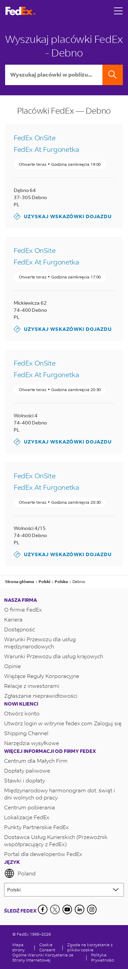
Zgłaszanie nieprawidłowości (40, 695)
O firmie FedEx (23, 609)
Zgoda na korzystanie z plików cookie (90, 947)
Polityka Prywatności (102, 957)
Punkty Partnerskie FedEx (36, 826)
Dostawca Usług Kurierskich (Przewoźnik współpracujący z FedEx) (56, 840)
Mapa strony (18, 947)
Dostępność (19, 629)
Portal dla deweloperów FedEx (43, 853)
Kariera (13, 619)
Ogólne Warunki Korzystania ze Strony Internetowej (42, 957)
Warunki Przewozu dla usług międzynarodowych (40, 642)
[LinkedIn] (79, 909)
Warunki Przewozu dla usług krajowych (53, 656)
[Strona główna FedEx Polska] (20, 11)
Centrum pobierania (29, 807)
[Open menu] (118, 11)
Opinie (12, 665)
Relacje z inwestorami (31, 685)
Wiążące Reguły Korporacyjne (41, 675)
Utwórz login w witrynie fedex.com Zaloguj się (63, 723)
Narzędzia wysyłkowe (31, 742)
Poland (19, 873)
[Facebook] (42, 909)
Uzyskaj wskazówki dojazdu (63, 216)
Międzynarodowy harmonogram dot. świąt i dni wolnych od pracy (59, 794)
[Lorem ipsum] (64, 890)
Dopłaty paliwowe (27, 770)
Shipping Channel (26, 733)
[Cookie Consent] (48, 947)
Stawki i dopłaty (24, 780)
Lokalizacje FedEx (26, 817)
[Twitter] (55, 909)
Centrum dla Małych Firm (36, 760)
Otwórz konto (22, 713)
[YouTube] (67, 909)
